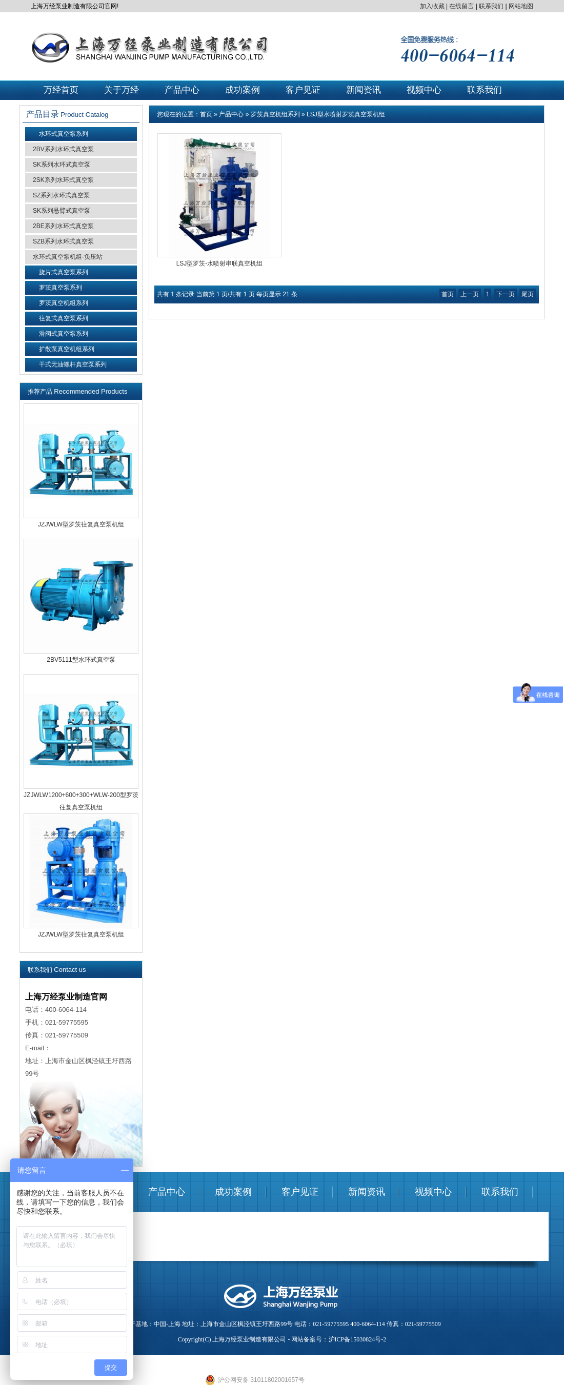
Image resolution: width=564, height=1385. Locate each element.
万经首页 (61, 90)
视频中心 (424, 90)
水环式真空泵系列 (63, 133)
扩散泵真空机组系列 (66, 349)
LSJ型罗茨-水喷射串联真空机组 (219, 263)
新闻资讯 (363, 90)
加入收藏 (432, 6)
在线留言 (461, 6)
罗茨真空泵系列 (60, 287)
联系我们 (491, 6)
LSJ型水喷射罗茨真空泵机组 (346, 114)
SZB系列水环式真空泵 (63, 241)
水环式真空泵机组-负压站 (68, 256)
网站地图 (521, 6)
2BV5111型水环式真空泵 (81, 659)
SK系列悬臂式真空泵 (61, 210)
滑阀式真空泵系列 (63, 333)
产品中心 (182, 90)
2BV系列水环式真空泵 (63, 149)
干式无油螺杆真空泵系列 (73, 364)
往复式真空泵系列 (63, 318)
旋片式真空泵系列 (63, 272)
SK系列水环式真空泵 (61, 164)
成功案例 (242, 90)
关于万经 (121, 90)
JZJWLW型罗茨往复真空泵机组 (81, 524)
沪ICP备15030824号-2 (358, 1339)
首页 (206, 114)
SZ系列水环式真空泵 (61, 195)
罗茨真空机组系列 (63, 303)
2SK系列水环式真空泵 (63, 180)
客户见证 (303, 90)
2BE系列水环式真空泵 (63, 226)
